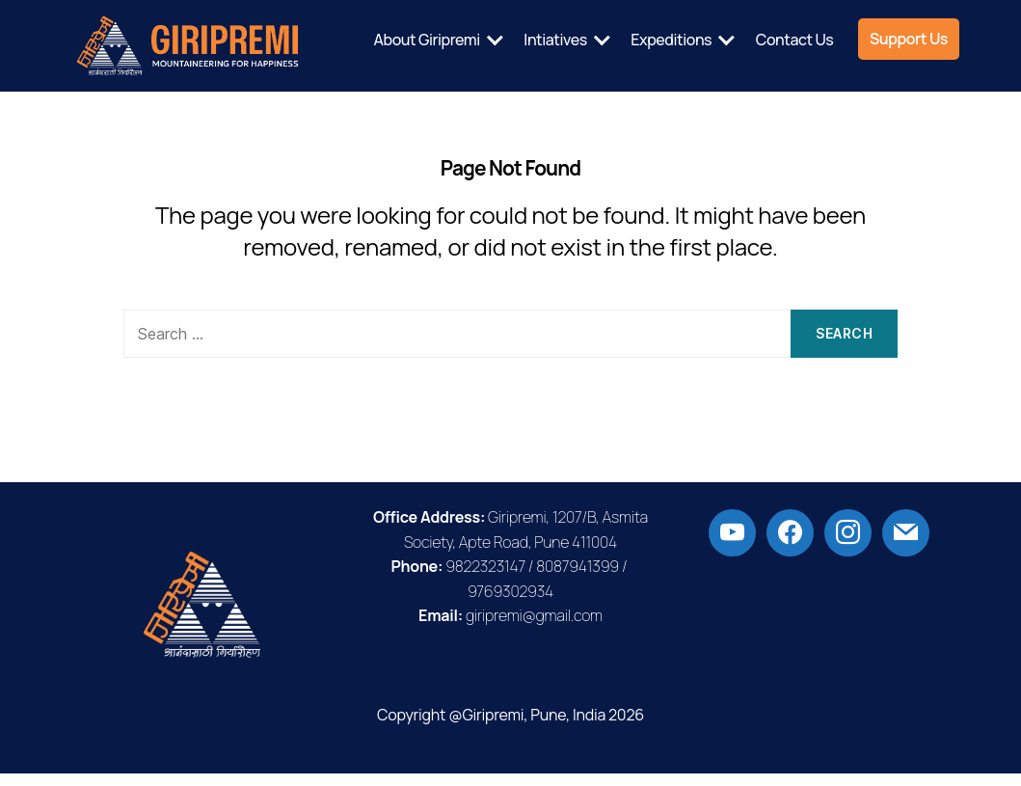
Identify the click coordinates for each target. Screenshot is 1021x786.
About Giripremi (552, 31)
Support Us (909, 61)
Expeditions (797, 31)
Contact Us (920, 31)
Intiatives (681, 31)
